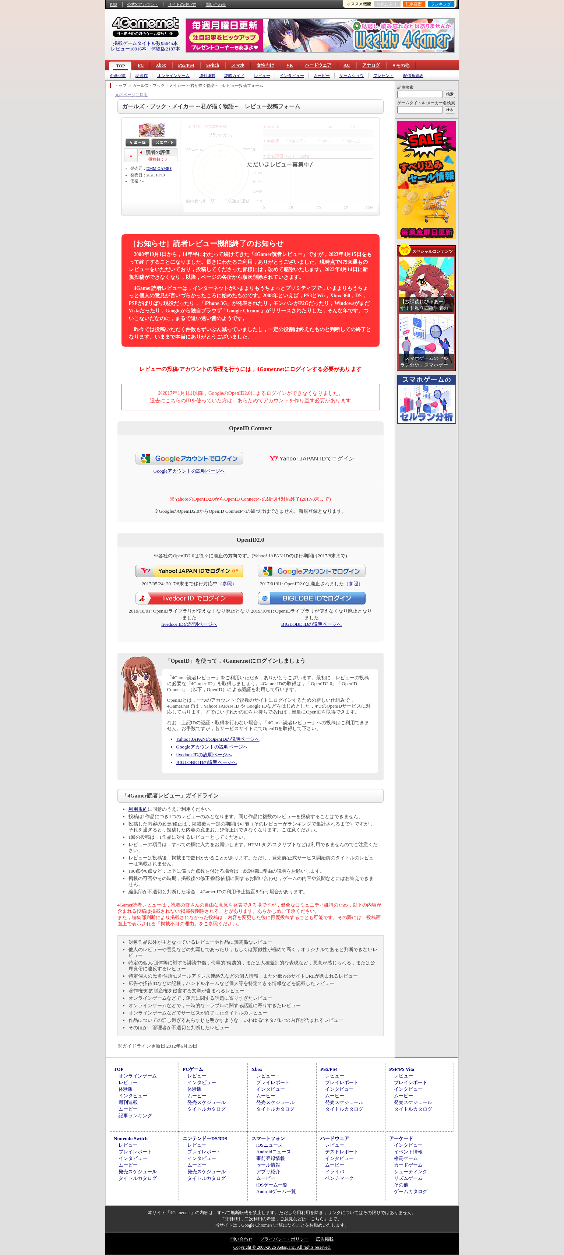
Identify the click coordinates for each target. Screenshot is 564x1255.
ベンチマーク (339, 1178)
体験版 (126, 1089)
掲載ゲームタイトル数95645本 (145, 43)
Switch (212, 65)
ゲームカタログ (410, 1191)
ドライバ (334, 1171)
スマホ (237, 65)
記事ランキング (135, 1115)
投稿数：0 (157, 159)
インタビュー (292, 75)
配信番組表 (413, 75)
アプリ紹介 (268, 1171)
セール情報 (268, 1165)
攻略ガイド (234, 75)
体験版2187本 (165, 49)
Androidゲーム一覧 (276, 1191)
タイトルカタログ (206, 1109)
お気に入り (387, 4)
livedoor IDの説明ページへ (189, 624)
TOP (120, 66)
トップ (120, 85)
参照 (227, 583)
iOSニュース (269, 1145)
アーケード (401, 1138)
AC (346, 65)
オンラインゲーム (173, 75)
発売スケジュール (206, 1102)
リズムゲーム (408, 1178)
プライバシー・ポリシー (284, 1239)
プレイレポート (273, 1082)
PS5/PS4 (186, 65)
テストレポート (342, 1151)
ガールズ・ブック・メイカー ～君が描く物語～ (176, 85)
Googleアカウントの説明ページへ (189, 471)
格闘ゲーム (406, 1158)
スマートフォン (268, 1138)
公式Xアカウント (142, 4)
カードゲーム (408, 1165)
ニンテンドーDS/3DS (205, 1138)
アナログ (371, 65)
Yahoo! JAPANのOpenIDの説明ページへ (218, 739)
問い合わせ (216, 4)
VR (289, 65)
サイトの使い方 (182, 4)
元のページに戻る (131, 94)
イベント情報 (408, 1151)
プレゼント (383, 75)
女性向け (265, 65)
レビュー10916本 (129, 49)
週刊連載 (207, 75)
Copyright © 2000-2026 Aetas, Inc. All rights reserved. (282, 1247)
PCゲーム (193, 1069)
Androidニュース (273, 1151)
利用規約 (138, 809)
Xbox (161, 65)
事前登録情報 (270, 1158)
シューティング (410, 1171)
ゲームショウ (351, 75)
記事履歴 (414, 4)
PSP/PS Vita (401, 1069)
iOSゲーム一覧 (272, 1185)
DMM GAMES (159, 168)
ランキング (441, 4)
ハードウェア (318, 65)
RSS (113, 4)
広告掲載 (325, 1239)
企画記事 (118, 75)
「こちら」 (317, 1218)
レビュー (262, 75)
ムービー (322, 75)
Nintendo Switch (131, 1138)
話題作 (141, 75)
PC (141, 65)
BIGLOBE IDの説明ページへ (311, 624)
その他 (401, 1185)
